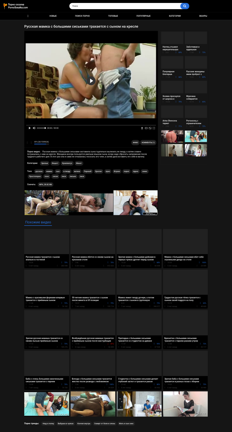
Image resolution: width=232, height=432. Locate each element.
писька (73, 176)
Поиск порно (82, 16)
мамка (49, 171)
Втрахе (117, 171)
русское (39, 171)
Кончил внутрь (83, 424)
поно (47, 176)
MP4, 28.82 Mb (45, 184)
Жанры (203, 16)
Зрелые (44, 163)
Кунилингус (67, 163)
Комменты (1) (148, 143)
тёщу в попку (48, 424)
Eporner (98, 171)
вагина (77, 171)
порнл (126, 171)
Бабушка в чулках (65, 424)
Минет (79, 163)
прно (108, 171)
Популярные (143, 16)
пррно (135, 171)
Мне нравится (27, 142)
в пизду (66, 171)
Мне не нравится (31, 142)
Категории (175, 16)
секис (144, 171)
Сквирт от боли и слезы (104, 424)
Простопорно (35, 176)
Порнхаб (87, 171)
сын (58, 171)
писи (64, 176)
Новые (53, 16)
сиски (55, 176)
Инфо (135, 143)
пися (82, 176)
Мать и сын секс (126, 424)
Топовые (113, 16)
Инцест (55, 163)
